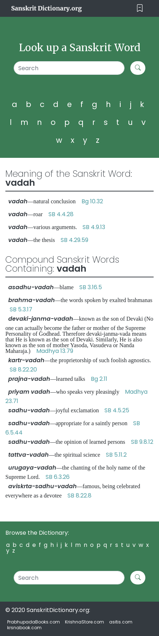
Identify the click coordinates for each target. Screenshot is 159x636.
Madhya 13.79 (54, 351)
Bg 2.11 (99, 379)
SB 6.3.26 (58, 477)
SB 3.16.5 (90, 287)
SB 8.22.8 (79, 495)
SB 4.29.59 (74, 240)
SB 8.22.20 (23, 369)
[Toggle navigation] (140, 8)
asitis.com (120, 622)
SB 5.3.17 (21, 309)
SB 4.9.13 (94, 227)
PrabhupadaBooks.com (33, 622)
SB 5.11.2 (116, 455)
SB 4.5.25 (116, 410)
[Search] (69, 68)
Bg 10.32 (92, 201)
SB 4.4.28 (61, 214)
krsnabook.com (24, 628)
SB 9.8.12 (142, 442)
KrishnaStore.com (84, 622)
